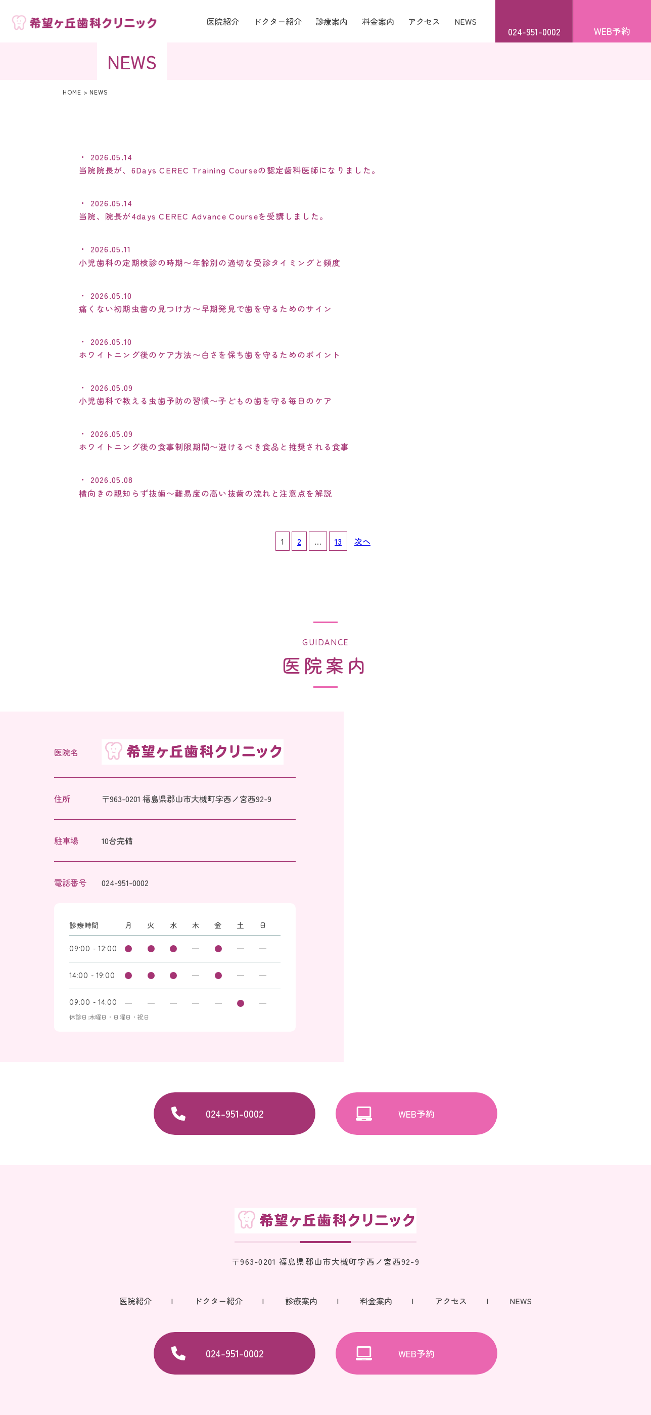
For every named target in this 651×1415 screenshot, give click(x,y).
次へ (362, 541)
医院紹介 (223, 21)
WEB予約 (612, 30)
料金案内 (378, 21)
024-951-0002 (534, 31)
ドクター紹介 (277, 21)
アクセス (424, 21)
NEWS (465, 21)
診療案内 (301, 1301)
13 (338, 541)
